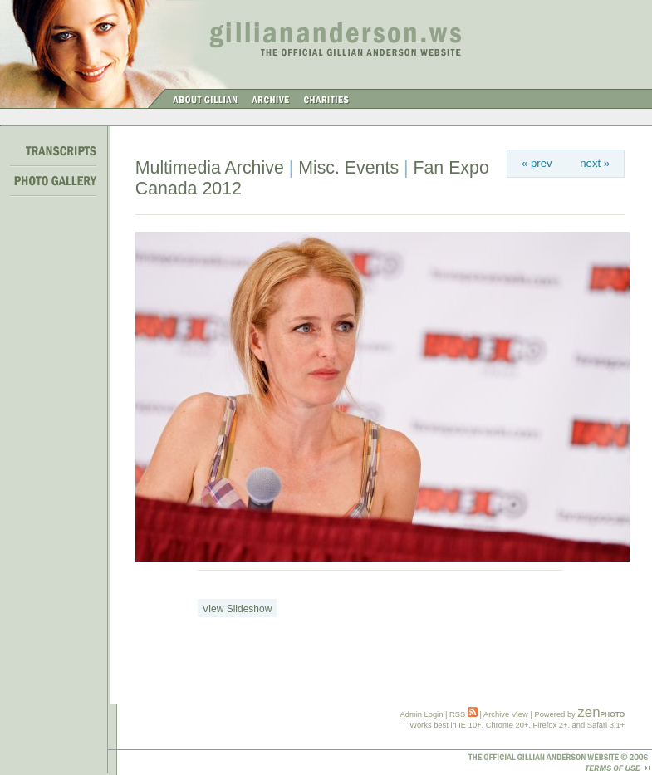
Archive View (505, 714)
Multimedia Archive (209, 168)
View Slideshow (237, 609)
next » (595, 163)
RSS (463, 714)
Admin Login (421, 714)
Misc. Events (348, 168)
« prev (537, 163)
